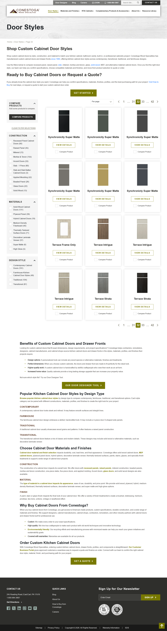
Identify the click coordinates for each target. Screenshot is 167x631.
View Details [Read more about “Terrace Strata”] (103, 306)
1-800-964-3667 (13, 597)
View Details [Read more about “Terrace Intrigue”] (103, 253)
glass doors (108, 471)
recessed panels (91, 468)
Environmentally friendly (38, 529)
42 (152, 102)
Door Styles (19, 42)
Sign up (151, 597)
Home (9, 42)
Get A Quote (82, 561)
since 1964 (55, 59)
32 (138, 102)
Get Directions (14, 602)
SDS (127, 628)
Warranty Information (111, 628)
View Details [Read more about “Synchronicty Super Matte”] (142, 199)
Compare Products (22, 117)
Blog (74, 2)
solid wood (95, 65)
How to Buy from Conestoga (59, 605)
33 (142, 102)
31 (133, 102)
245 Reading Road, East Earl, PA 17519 (23, 594)
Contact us (151, 2)
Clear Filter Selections (24, 128)
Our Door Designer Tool (82, 385)
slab (60, 65)
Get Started (82, 92)
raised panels (105, 468)
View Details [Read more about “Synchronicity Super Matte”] (64, 145)
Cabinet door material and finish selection (38, 452)
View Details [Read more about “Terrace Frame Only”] (64, 253)
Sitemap (38, 628)
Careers (84, 2)
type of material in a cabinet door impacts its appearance (48, 483)
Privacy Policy (53, 628)
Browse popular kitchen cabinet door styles (39, 398)
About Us (56, 599)
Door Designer (61, 2)
